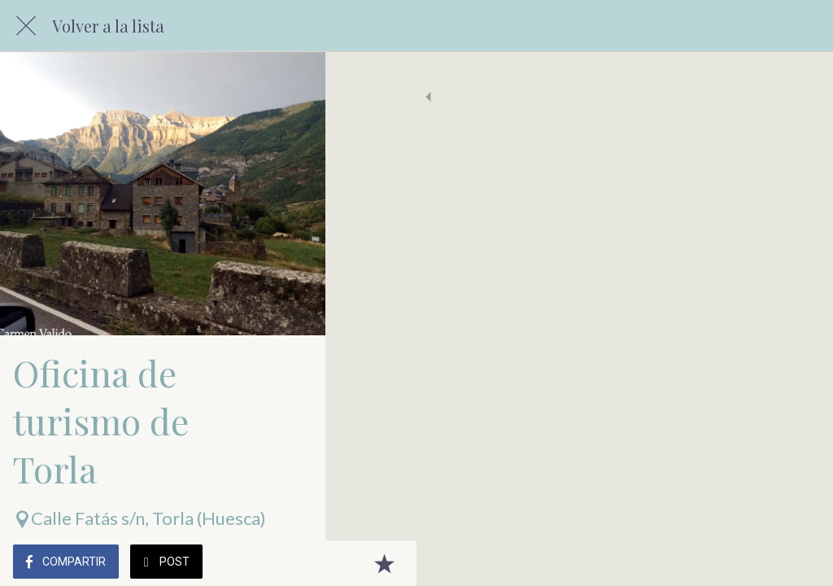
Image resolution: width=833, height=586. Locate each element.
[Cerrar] (26, 26)
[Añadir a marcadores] (800, 563)
